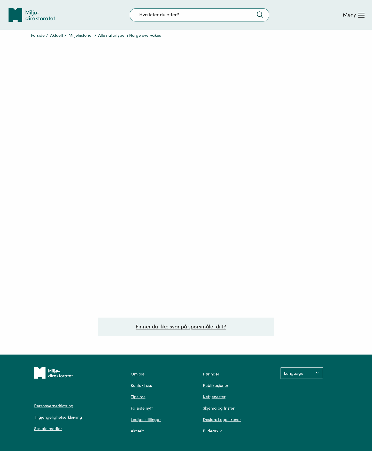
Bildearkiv (212, 430)
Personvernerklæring (53, 405)
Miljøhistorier (80, 35)
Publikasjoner (215, 385)
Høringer (211, 374)
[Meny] (354, 14)
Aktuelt (56, 35)
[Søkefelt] (199, 14)
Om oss (138, 374)
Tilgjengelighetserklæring (58, 417)
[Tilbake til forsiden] (32, 15)
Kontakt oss (141, 385)
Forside (38, 35)
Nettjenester (214, 396)
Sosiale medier (48, 428)
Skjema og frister (219, 408)
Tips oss (138, 396)
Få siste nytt (142, 408)
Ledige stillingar (146, 419)
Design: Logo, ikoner (222, 419)
